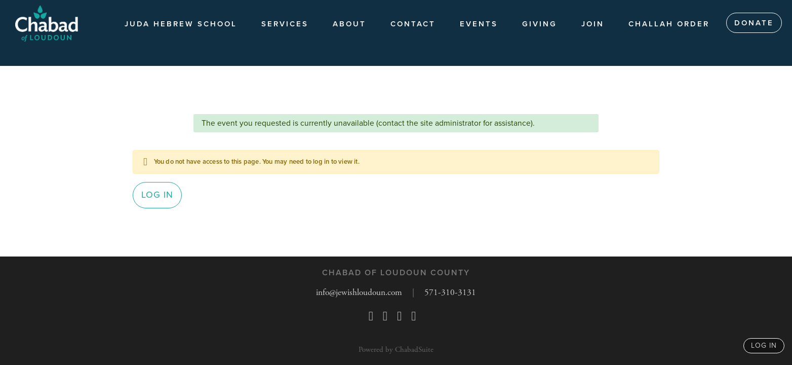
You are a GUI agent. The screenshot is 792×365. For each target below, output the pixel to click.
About (349, 23)
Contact (412, 23)
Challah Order (668, 23)
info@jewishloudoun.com (359, 293)
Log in (157, 196)
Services (284, 23)
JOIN (592, 23)
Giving (539, 23)
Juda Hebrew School (181, 23)
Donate (754, 22)
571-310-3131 (453, 293)
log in (764, 345)
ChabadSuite (414, 349)
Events (479, 23)
